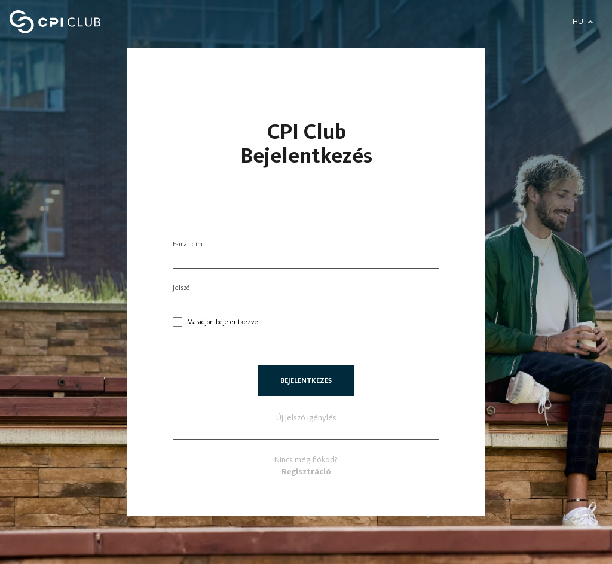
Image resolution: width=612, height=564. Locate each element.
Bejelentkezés (306, 380)
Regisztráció (306, 472)
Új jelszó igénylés (306, 418)
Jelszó (182, 287)
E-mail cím (188, 244)
